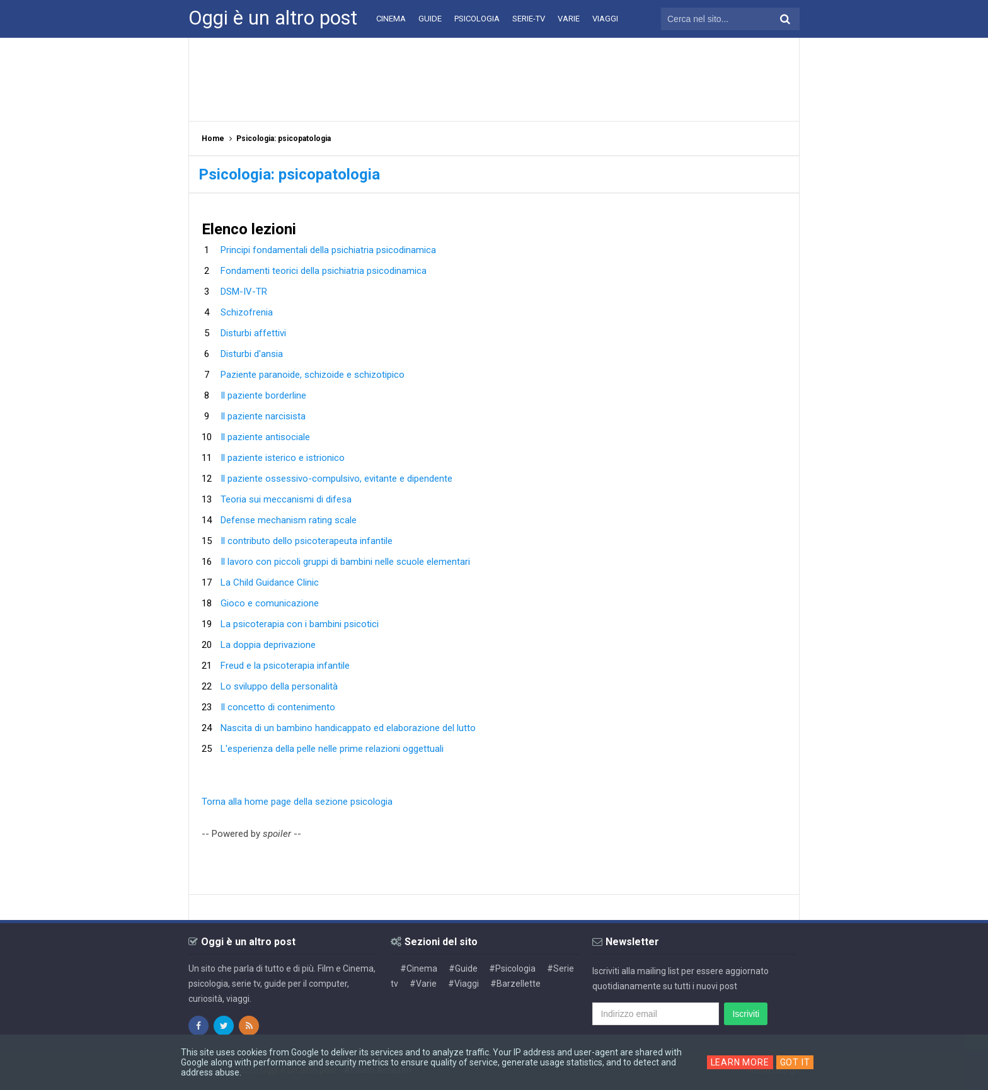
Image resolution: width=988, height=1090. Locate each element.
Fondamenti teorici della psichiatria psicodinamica (324, 270)
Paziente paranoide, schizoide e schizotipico (313, 374)
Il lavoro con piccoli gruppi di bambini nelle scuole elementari (345, 561)
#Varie (423, 984)
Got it (795, 1062)
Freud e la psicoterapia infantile (285, 665)
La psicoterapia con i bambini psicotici (300, 624)
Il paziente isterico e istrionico (283, 457)
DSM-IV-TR (244, 291)
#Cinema (418, 968)
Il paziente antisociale (265, 437)
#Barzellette (515, 984)
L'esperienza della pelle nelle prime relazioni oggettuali (332, 748)
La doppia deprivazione (268, 644)
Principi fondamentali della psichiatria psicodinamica (328, 250)
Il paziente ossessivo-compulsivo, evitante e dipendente (336, 478)
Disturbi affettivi (253, 333)
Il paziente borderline (263, 395)
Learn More (740, 1062)
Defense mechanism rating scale (289, 520)
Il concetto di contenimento (278, 707)
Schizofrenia (247, 312)
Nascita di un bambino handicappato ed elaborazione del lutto (348, 728)
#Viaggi (463, 984)
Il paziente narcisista (263, 416)
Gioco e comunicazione (270, 603)
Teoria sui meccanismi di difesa (286, 499)
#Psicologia (512, 968)
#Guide (463, 968)
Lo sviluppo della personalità (279, 686)
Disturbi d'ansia (252, 354)
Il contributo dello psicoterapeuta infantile (307, 541)
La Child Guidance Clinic (270, 582)
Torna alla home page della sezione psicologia (297, 801)
